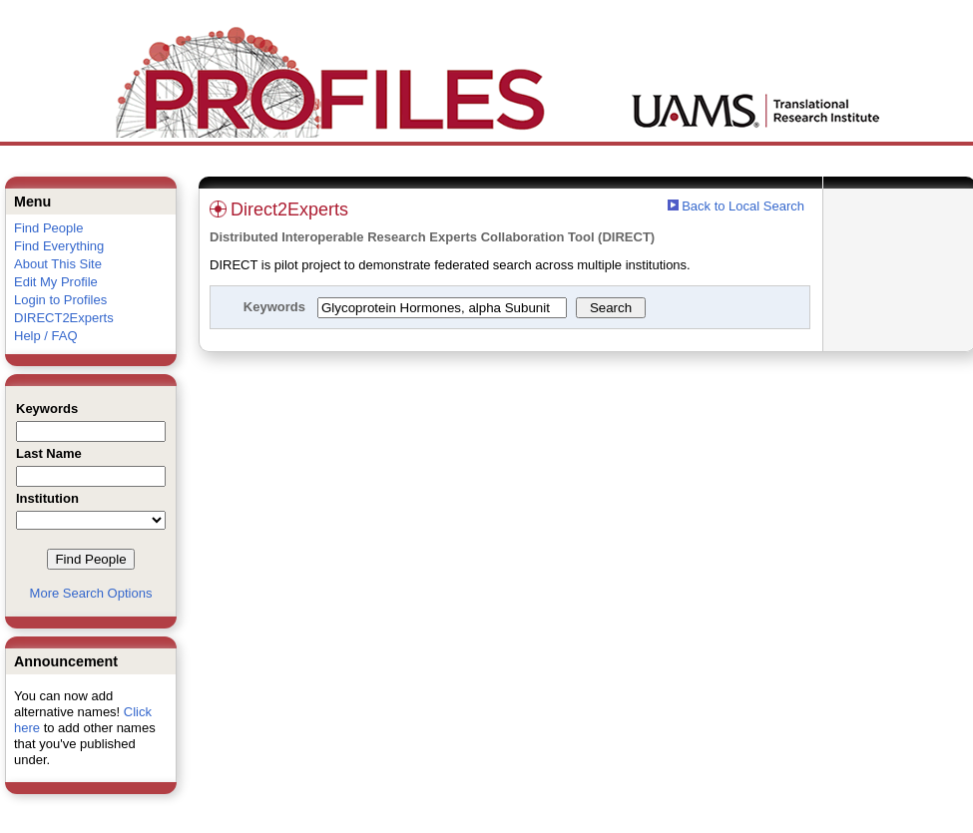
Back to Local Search (743, 206)
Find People (48, 227)
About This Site (58, 263)
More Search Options (91, 593)
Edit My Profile (56, 281)
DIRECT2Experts (64, 317)
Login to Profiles (60, 299)
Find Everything (59, 245)
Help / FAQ (46, 335)
